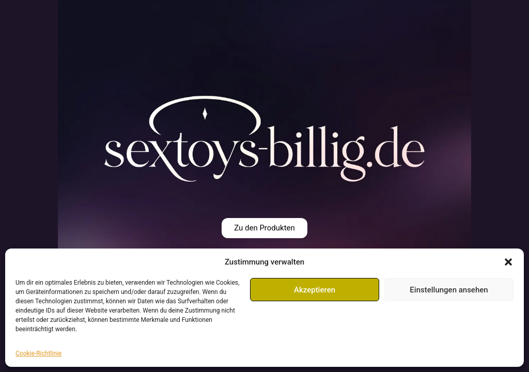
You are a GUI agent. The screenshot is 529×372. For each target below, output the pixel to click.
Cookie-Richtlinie (38, 353)
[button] (508, 262)
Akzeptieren (314, 290)
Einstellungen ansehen (449, 290)
